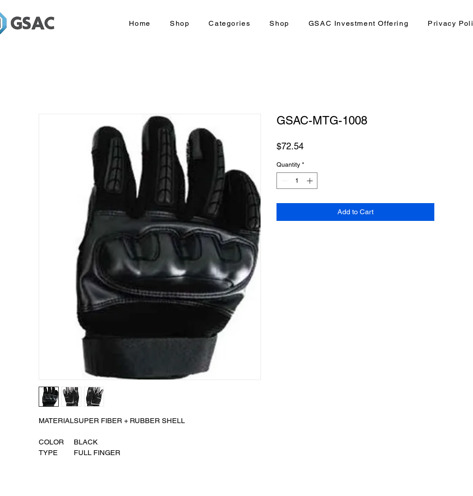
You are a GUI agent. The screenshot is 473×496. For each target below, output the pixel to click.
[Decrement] (283, 180)
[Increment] (310, 180)
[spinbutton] (297, 180)
